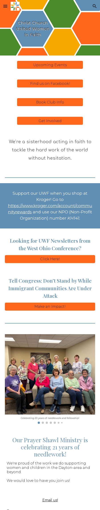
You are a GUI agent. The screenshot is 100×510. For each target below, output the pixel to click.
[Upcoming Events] (50, 65)
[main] (50, 150)
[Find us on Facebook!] (50, 83)
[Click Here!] (50, 259)
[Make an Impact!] (50, 306)
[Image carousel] (50, 379)
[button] (5, 6)
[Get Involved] (50, 121)
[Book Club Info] (50, 102)
